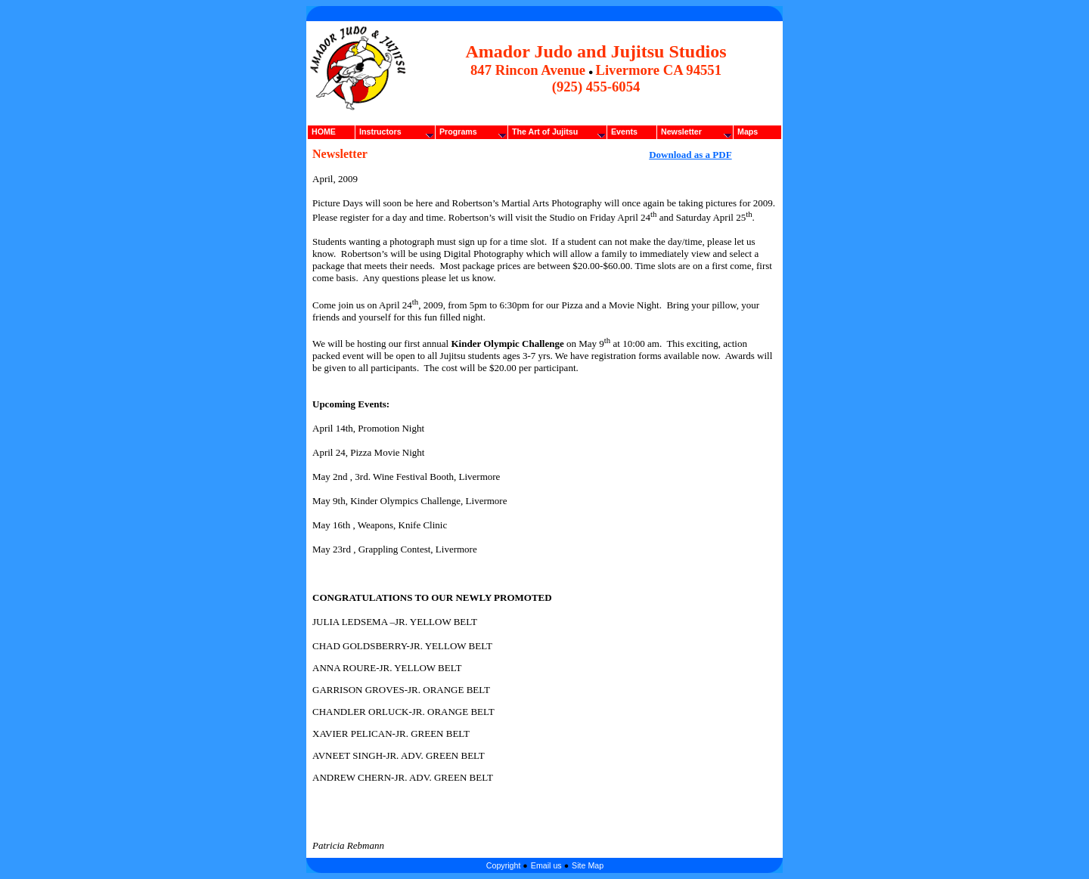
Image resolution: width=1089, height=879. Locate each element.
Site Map (587, 865)
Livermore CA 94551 (658, 70)
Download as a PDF (690, 154)
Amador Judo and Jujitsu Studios (595, 51)
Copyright (504, 865)
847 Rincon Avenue (527, 70)
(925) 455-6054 (596, 86)
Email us (546, 865)
